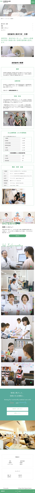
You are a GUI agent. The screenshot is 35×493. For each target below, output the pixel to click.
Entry (20, 491)
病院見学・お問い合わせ (17, 408)
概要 (2, 25)
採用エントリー (17, 413)
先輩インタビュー (5, 27)
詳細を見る (17, 235)
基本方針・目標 (4, 23)
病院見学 (3, 491)
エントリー (3, 30)
